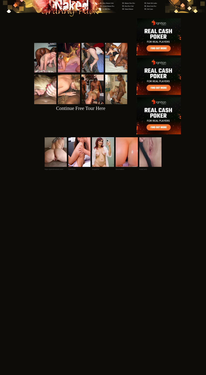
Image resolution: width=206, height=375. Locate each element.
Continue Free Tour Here (80, 108)
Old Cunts (150, 9)
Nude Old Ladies (152, 3)
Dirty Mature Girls (108, 3)
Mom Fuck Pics (151, 6)
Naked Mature (129, 9)
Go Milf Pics (106, 9)
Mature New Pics (130, 3)
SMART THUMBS (108, 318)
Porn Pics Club (129, 6)
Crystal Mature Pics (108, 6)
